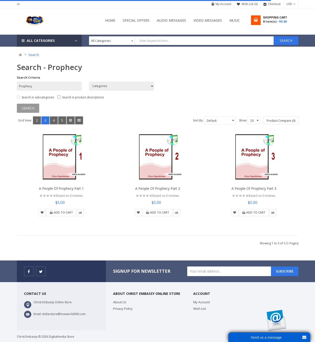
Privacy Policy (123, 308)
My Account (223, 4)
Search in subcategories (35, 97)
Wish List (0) (249, 4)
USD (291, 4)
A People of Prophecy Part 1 (61, 188)
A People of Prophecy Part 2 (157, 188)
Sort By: (198, 120)
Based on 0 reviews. (69, 196)
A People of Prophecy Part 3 (253, 188)
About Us (119, 302)
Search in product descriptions (80, 97)
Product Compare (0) (281, 121)
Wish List (199, 308)
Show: (243, 120)
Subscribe (285, 271)
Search (33, 54)
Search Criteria (28, 78)
